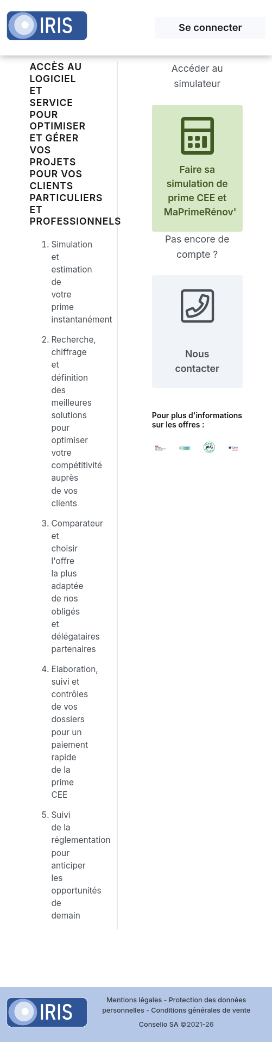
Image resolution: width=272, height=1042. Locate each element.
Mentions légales (134, 1000)
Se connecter (210, 27)
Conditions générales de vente (200, 1010)
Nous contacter (197, 330)
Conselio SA (159, 1024)
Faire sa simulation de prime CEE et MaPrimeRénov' (200, 167)
